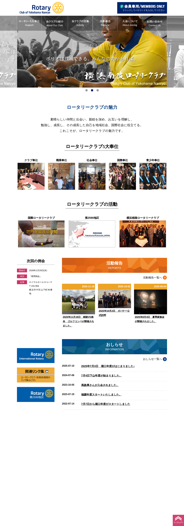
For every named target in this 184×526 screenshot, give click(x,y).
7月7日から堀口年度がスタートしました (105, 404)
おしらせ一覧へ (152, 359)
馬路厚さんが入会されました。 (100, 385)
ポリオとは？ (94, 45)
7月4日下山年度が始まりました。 (101, 375)
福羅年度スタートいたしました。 (101, 394)
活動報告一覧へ (152, 277)
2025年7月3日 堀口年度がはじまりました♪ (108, 366)
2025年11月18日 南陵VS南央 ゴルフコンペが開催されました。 (78, 321)
